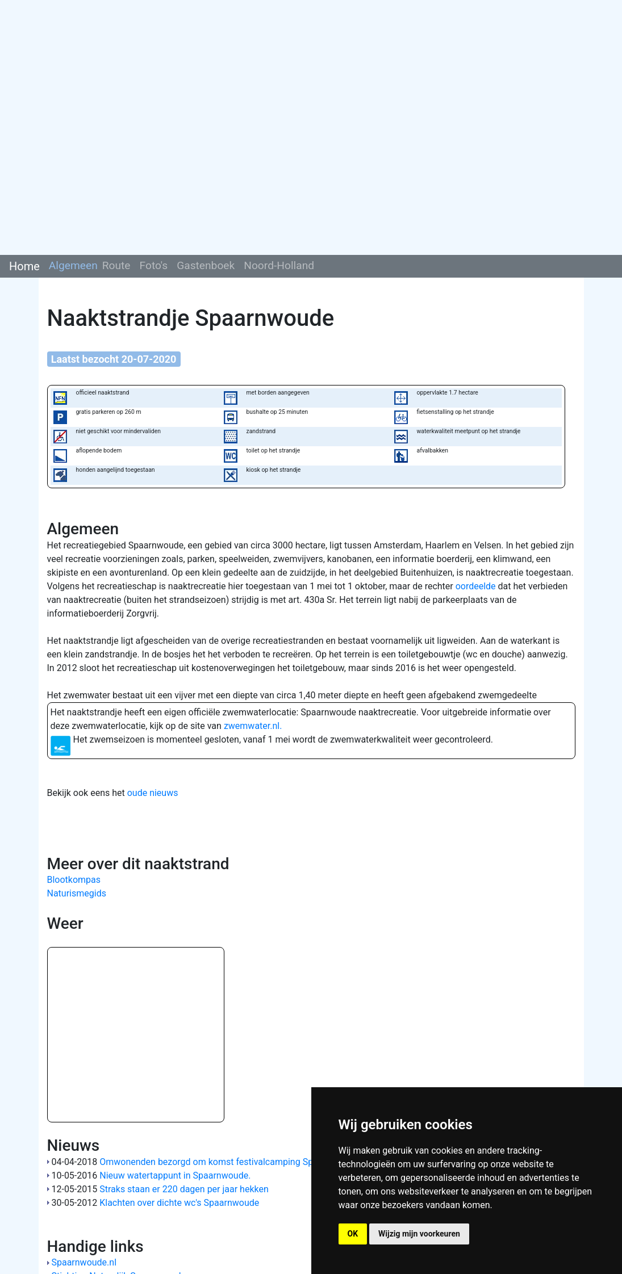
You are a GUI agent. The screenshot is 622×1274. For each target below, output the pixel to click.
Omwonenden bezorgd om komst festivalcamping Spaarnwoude (228, 1161)
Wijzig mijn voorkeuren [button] (419, 1233)
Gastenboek (206, 265)
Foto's (154, 265)
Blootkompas (74, 879)
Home (24, 266)
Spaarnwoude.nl (83, 1262)
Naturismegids (76, 893)
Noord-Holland (279, 265)
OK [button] (353, 1233)
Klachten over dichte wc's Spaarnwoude (179, 1202)
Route (116, 265)
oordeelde (476, 586)
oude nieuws (152, 792)
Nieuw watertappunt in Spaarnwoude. (175, 1175)
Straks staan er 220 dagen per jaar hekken (184, 1189)
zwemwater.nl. (253, 725)
